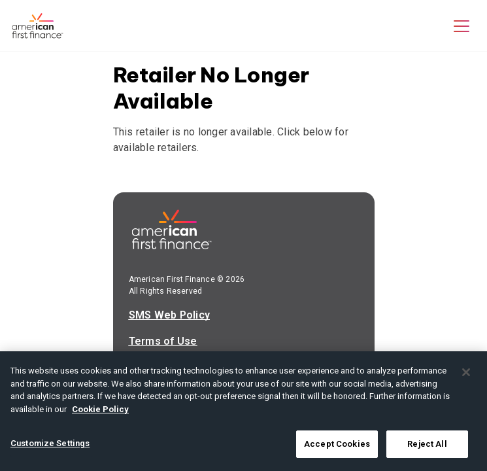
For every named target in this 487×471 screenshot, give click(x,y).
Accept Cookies (337, 444)
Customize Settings (50, 443)
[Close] (466, 372)
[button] (461, 25)
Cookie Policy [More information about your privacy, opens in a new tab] (100, 409)
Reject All (426, 444)
